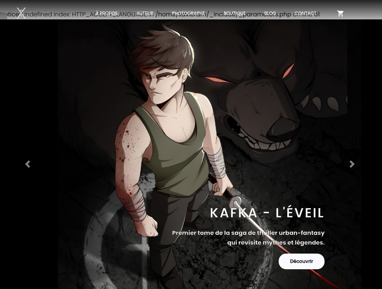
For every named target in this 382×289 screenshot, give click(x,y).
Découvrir (301, 261)
